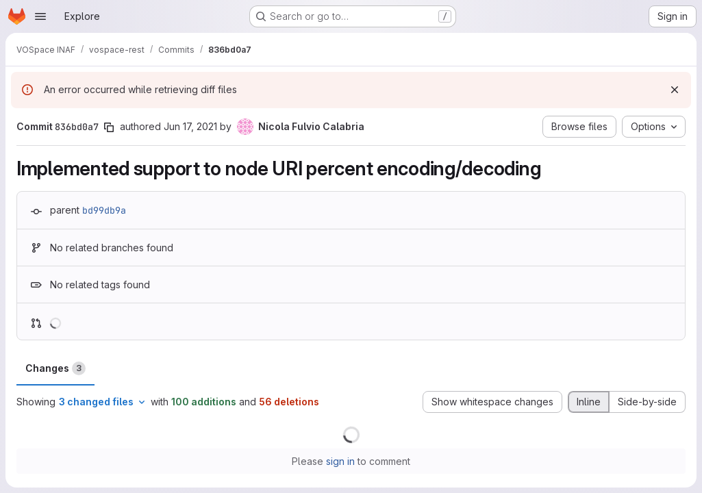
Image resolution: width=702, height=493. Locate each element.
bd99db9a (104, 210)
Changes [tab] (55, 368)
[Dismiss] (674, 89)
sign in (340, 461)
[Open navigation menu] (40, 16)
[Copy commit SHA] (109, 127)
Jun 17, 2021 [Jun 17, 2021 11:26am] (190, 126)
